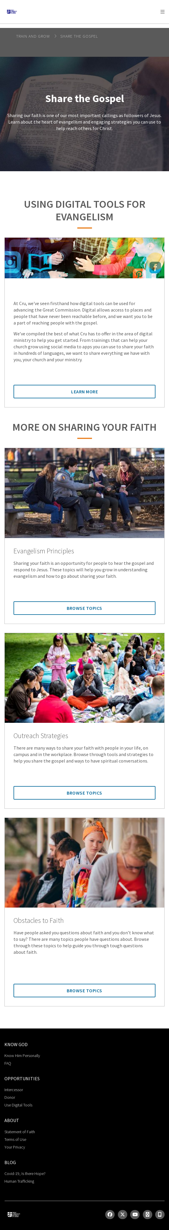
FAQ (7, 1063)
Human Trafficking (19, 1181)
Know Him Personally (22, 1055)
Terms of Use (15, 1139)
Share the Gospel (79, 36)
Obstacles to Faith (39, 920)
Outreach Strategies (41, 736)
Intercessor (13, 1089)
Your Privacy (14, 1147)
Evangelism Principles (44, 551)
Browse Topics (84, 608)
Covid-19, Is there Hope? (25, 1173)
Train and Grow (33, 36)
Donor (9, 1097)
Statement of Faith (19, 1131)
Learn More (84, 392)
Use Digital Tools (18, 1105)
